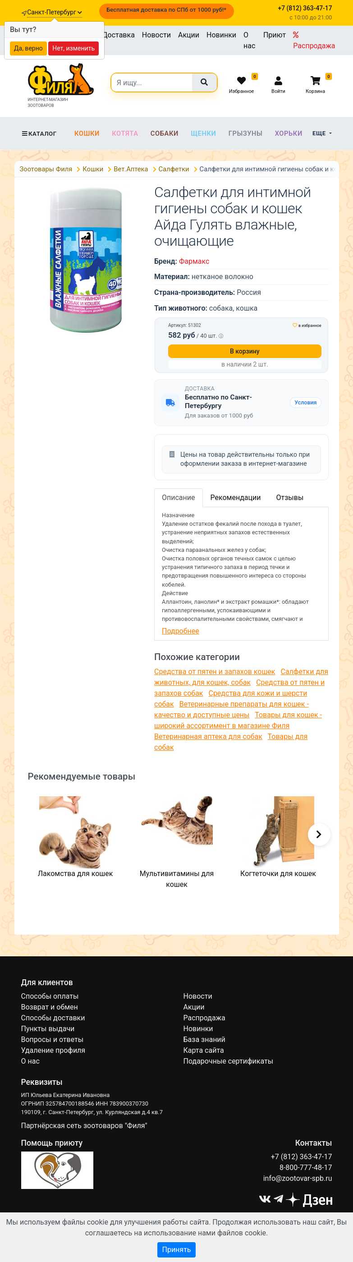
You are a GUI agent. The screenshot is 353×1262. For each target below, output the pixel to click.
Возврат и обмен (49, 1007)
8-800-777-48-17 (306, 1167)
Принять (176, 1249)
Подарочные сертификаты (228, 1061)
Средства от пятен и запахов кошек (214, 671)
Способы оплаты (50, 996)
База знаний (204, 1039)
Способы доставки (53, 1018)
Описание (178, 497)
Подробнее (180, 631)
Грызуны (246, 133)
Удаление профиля (53, 1050)
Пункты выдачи (48, 1028)
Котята (125, 133)
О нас (249, 40)
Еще (319, 133)
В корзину (245, 351)
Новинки (221, 35)
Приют (274, 35)
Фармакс (194, 261)
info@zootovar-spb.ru (297, 1178)
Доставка (118, 35)
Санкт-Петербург (54, 12)
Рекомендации (236, 497)
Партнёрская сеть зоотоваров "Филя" (84, 1125)
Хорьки (289, 133)
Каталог (39, 133)
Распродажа (314, 40)
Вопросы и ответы (52, 1039)
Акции (188, 35)
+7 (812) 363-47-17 (301, 1156)
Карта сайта (203, 1050)
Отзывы (289, 497)
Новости (156, 35)
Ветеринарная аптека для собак (208, 736)
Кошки (87, 133)
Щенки (203, 133)
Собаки (165, 133)
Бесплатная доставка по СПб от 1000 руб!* (166, 9)
